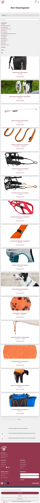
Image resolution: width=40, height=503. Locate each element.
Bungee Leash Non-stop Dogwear (20, 144)
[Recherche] (20, 20)
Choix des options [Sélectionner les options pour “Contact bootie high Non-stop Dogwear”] (20, 244)
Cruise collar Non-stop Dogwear (20, 289)
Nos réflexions (23, 462)
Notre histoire (23, 466)
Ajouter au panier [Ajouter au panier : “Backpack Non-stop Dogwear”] (20, 76)
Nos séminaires (23, 464)
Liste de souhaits (4, 477)
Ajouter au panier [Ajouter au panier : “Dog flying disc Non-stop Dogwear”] (20, 365)
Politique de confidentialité (20, 501)
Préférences (20, 498)
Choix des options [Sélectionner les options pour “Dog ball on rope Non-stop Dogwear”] (20, 341)
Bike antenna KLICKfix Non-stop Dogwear (20, 96)
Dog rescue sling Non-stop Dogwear (20, 385)
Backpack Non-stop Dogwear (20, 72)
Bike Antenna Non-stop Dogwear (20, 120)
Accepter (20, 493)
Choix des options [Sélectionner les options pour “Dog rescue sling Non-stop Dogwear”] (20, 389)
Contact (21, 468)
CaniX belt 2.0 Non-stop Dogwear (20, 168)
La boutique (3, 462)
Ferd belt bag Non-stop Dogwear (20, 409)
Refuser (20, 495)
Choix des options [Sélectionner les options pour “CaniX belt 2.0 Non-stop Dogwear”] (20, 172)
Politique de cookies (12, 501)
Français (5, 502)
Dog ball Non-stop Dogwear (20, 313)
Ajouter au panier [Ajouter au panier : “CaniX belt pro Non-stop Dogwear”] (20, 196)
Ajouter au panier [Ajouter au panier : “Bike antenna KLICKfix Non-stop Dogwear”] (20, 100)
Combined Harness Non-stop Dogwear (20, 217)
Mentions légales (28, 501)
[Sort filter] (20, 15)
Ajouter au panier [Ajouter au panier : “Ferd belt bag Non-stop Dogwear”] (20, 413)
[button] (38, 2)
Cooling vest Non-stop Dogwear (20, 265)
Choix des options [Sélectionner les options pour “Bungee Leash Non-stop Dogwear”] (20, 148)
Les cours (3, 466)
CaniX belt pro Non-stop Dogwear (20, 193)
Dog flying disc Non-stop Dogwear (20, 361)
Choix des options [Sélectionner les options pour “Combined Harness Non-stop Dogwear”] (20, 220)
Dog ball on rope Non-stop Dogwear (20, 337)
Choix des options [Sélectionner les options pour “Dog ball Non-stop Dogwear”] (20, 317)
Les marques (3, 464)
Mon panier (3, 475)
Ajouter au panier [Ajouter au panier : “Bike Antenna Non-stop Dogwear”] (20, 124)
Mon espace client (5, 473)
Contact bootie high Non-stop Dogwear (20, 241)
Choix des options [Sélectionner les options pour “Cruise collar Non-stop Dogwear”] (20, 293)
